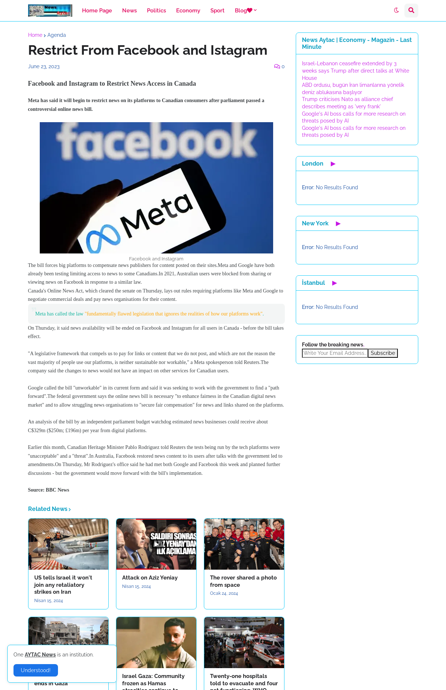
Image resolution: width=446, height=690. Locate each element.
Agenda (56, 35)
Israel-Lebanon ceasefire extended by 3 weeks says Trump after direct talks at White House (355, 71)
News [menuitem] (129, 10)
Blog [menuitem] (243, 10)
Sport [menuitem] (217, 10)
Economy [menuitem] (188, 10)
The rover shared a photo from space (243, 581)
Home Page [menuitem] (97, 10)
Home (35, 35)
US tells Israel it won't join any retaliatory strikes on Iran (63, 584)
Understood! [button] (36, 670)
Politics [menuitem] (156, 10)
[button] (396, 11)
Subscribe (383, 353)
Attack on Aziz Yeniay (150, 577)
